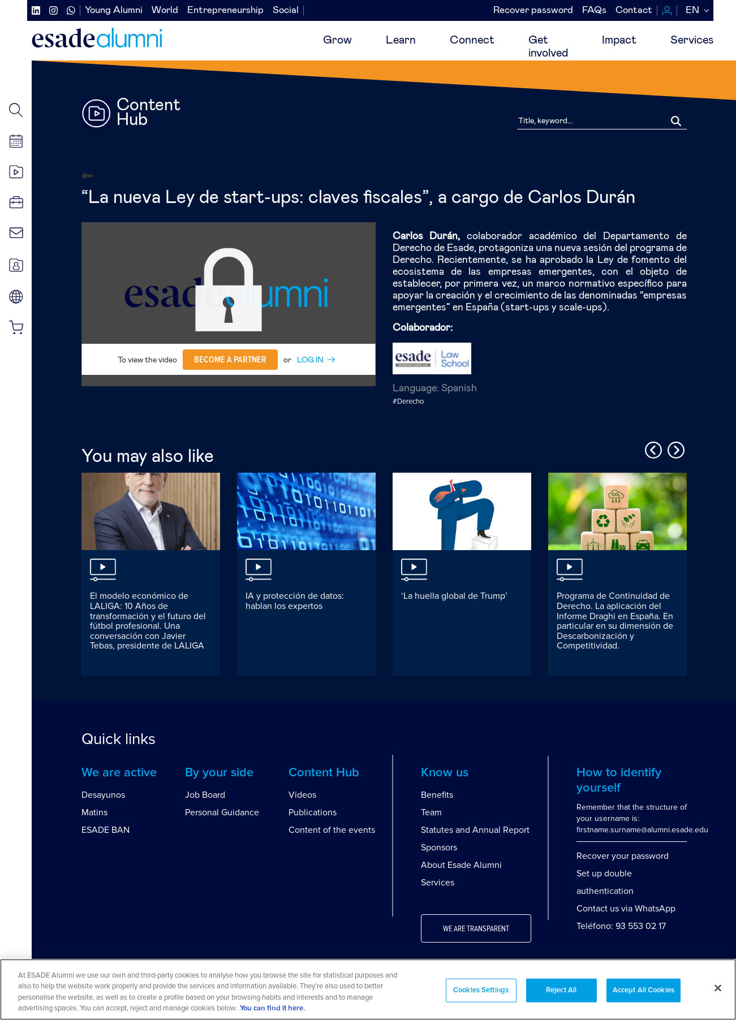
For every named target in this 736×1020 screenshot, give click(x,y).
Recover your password (622, 856)
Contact (634, 10)
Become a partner (230, 359)
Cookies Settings (481, 990)
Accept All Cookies (643, 990)
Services (691, 40)
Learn (401, 40)
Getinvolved (548, 46)
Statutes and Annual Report (475, 830)
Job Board (205, 795)
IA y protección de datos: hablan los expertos (295, 601)
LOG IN (310, 360)
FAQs (594, 10)
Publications (313, 812)
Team (431, 812)
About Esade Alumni (461, 865)
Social (286, 10)
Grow (337, 40)
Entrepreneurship (225, 10)
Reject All (561, 990)
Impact (619, 40)
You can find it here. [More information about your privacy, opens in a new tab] (272, 1008)
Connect (472, 40)
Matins (94, 812)
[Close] (717, 987)
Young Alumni (114, 10)
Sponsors (439, 847)
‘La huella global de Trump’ (454, 596)
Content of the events (332, 830)
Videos (302, 795)
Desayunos (103, 795)
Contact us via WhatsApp (625, 908)
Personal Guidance (222, 812)
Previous (651, 448)
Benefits (437, 795)
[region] (368, 989)
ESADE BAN (105, 830)
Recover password (533, 10)
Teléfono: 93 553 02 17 (621, 926)
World (165, 10)
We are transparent (476, 929)
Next (674, 448)
